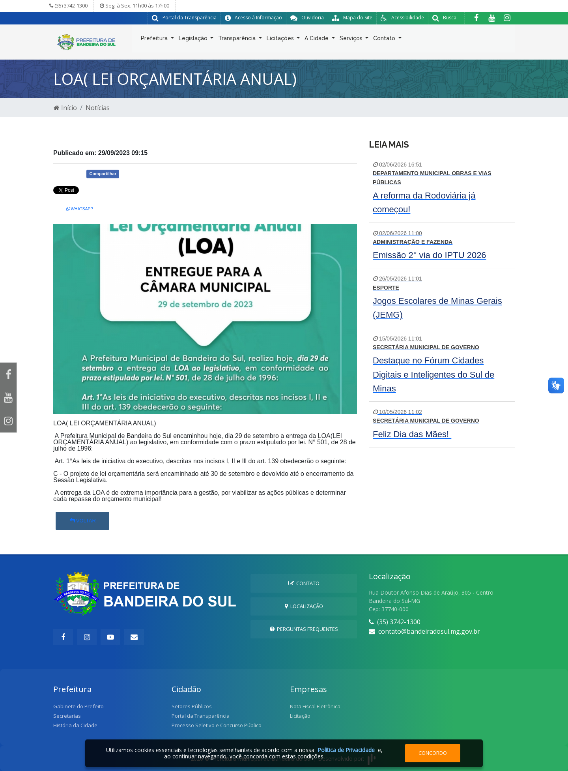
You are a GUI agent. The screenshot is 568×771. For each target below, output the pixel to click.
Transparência (237, 40)
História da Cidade (75, 725)
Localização (304, 606)
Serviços (352, 40)
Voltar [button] (82, 521)
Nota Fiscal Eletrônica (315, 706)
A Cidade (317, 40)
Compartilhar (102, 173)
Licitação (300, 715)
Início (65, 107)
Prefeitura (155, 40)
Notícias (98, 107)
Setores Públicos (192, 706)
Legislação (194, 40)
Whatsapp (79, 209)
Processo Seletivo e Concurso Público (217, 725)
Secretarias (67, 715)
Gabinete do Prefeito (78, 706)
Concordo (433, 752)
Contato (385, 40)
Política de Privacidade (346, 750)
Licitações (281, 40)
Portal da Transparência (201, 715)
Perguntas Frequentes (304, 629)
